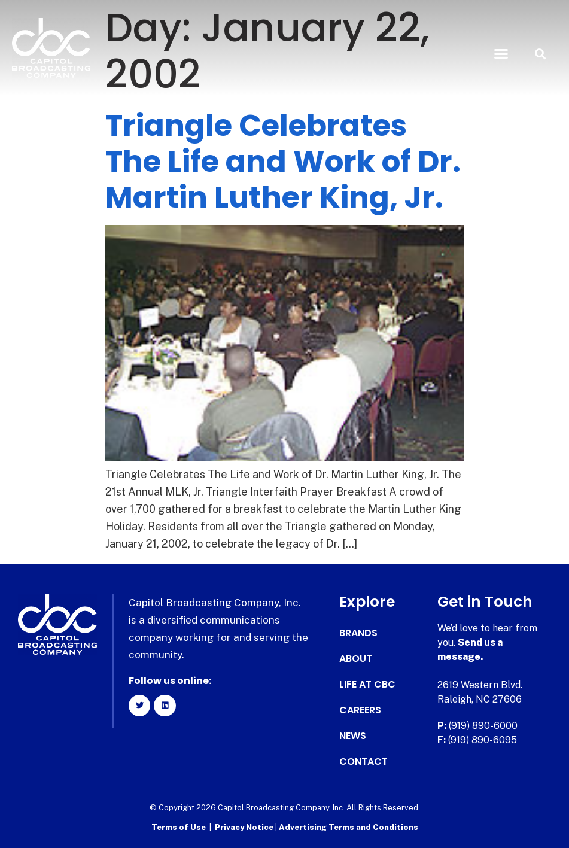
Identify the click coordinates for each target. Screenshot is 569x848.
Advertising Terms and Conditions (348, 827)
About (355, 659)
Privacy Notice (245, 827)
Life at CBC (367, 685)
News (352, 736)
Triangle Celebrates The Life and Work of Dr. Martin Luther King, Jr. (283, 161)
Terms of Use (178, 827)
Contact (363, 762)
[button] (501, 53)
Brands (358, 633)
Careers (360, 710)
